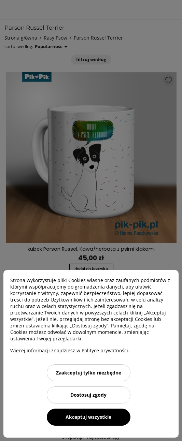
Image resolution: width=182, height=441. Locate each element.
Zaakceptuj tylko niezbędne (88, 372)
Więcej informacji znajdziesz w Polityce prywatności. (69, 350)
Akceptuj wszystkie (88, 417)
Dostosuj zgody (88, 395)
